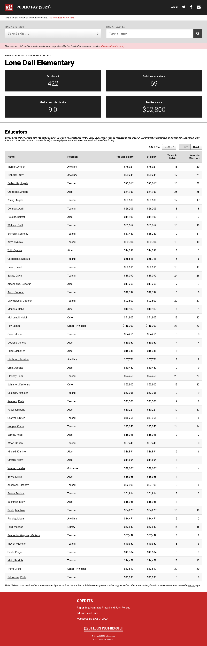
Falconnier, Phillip (17, 577)
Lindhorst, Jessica (18, 359)
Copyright (97, 636)
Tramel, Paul (14, 568)
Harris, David (15, 267)
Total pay (150, 156)
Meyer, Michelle (17, 543)
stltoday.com (110, 636)
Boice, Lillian (15, 476)
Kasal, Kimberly (16, 409)
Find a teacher (115, 27)
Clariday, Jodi (15, 376)
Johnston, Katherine (19, 384)
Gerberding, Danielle (19, 258)
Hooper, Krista (16, 426)
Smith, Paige (15, 552)
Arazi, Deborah (16, 292)
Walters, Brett (15, 225)
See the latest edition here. (61, 17)
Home (8, 56)
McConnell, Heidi (17, 317)
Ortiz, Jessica (15, 367)
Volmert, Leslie (16, 468)
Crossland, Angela (18, 191)
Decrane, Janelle (17, 342)
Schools (19, 56)
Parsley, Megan (16, 518)
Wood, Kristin (15, 443)
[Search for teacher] (154, 33)
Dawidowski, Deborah (20, 300)
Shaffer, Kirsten (16, 418)
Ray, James (14, 325)
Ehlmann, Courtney (18, 233)
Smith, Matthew (16, 510)
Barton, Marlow (16, 493)
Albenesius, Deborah (19, 284)
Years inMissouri (194, 157)
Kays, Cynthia (15, 242)
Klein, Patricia (15, 560)
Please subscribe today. (113, 46)
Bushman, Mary (16, 501)
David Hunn (91, 613)
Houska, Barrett (16, 217)
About (191, 585)
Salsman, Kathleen (18, 392)
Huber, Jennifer (16, 351)
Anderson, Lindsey (18, 485)
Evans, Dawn (15, 275)
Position (72, 156)
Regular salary (124, 156)
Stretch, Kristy (15, 459)
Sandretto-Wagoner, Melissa (24, 535)
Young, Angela (15, 200)
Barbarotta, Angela (18, 183)
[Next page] (196, 147)
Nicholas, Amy (16, 175)
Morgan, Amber (16, 166)
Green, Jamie (15, 334)
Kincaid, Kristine (17, 451)
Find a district (14, 27)
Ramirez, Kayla (16, 401)
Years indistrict (172, 157)
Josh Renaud (122, 607)
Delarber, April (15, 208)
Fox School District (40, 56)
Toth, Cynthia (15, 250)
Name (11, 156)
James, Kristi (15, 434)
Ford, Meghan (15, 527)
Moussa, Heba (16, 309)
